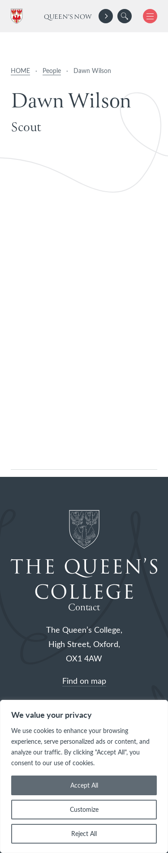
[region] (84, 776)
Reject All (84, 833)
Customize (84, 809)
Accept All (84, 785)
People (52, 70)
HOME (20, 70)
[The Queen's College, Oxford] (18, 16)
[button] (124, 16)
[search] (124, 16)
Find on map (84, 680)
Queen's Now (68, 17)
